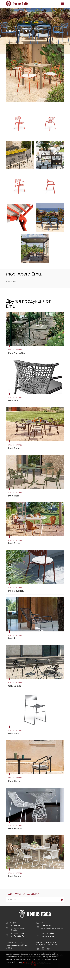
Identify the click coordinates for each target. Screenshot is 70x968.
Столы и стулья (16, 11)
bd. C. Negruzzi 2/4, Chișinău (52, 928)
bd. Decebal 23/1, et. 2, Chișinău (19, 929)
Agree (33, 965)
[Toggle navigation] (62, 4)
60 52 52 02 (47, 936)
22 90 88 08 (48, 933)
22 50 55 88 (17, 933)
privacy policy (29, 962)
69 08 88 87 (17, 936)
